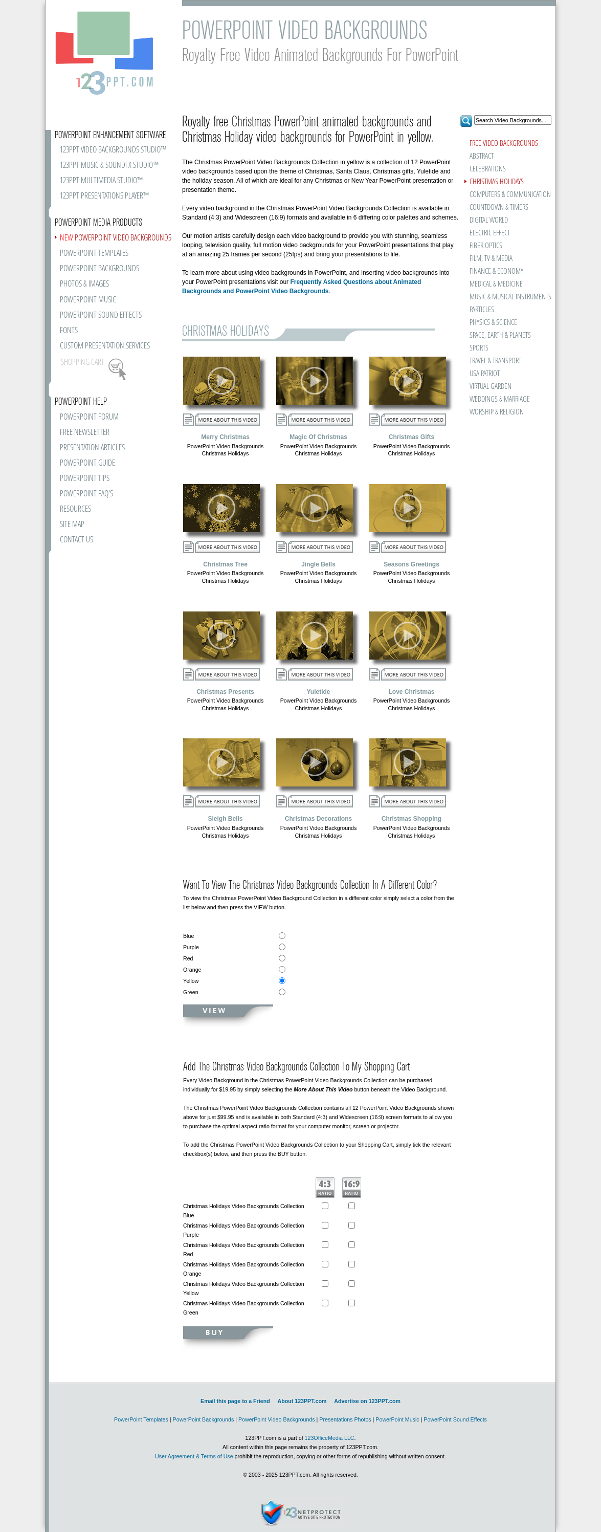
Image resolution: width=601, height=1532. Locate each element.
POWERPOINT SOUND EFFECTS (101, 315)
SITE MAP (72, 525)
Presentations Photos (345, 1419)
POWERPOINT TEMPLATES (94, 253)
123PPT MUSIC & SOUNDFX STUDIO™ (109, 165)
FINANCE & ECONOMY (496, 271)
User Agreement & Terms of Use (194, 1456)
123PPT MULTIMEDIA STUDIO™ (101, 181)
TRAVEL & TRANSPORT (495, 361)
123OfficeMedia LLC (329, 1438)
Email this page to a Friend (235, 1401)
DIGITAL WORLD (489, 220)
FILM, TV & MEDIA (491, 258)
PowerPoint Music (397, 1419)
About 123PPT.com (301, 1401)
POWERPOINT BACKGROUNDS (99, 269)
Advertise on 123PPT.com (367, 1401)
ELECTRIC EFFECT (490, 233)
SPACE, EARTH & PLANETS (500, 335)
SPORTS (479, 348)
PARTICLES (482, 309)
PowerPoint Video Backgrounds (276, 1419)
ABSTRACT (482, 156)
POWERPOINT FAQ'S (86, 494)
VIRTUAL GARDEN (490, 386)
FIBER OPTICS (486, 246)
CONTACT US (76, 540)
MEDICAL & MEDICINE (496, 284)
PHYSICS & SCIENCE (493, 322)
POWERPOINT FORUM (89, 417)
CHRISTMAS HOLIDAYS (497, 182)
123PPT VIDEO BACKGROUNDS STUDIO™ (113, 150)
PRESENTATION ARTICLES (92, 448)
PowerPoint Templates (141, 1419)
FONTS (69, 331)
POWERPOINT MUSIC (88, 300)
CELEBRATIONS (488, 169)
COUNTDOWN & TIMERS (499, 207)
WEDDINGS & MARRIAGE (500, 399)
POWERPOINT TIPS (84, 479)
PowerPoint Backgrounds (203, 1419)
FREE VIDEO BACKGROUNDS (504, 143)
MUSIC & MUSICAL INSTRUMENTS (497, 297)
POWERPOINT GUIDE (87, 463)
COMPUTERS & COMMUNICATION (510, 194)
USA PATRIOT (485, 373)
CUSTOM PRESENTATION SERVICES (105, 346)
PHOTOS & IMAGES (84, 284)
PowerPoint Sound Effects (455, 1419)
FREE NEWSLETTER (84, 432)
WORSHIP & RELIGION (497, 412)
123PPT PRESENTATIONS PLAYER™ (104, 196)
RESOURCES (75, 509)
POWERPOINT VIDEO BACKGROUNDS (115, 238)
